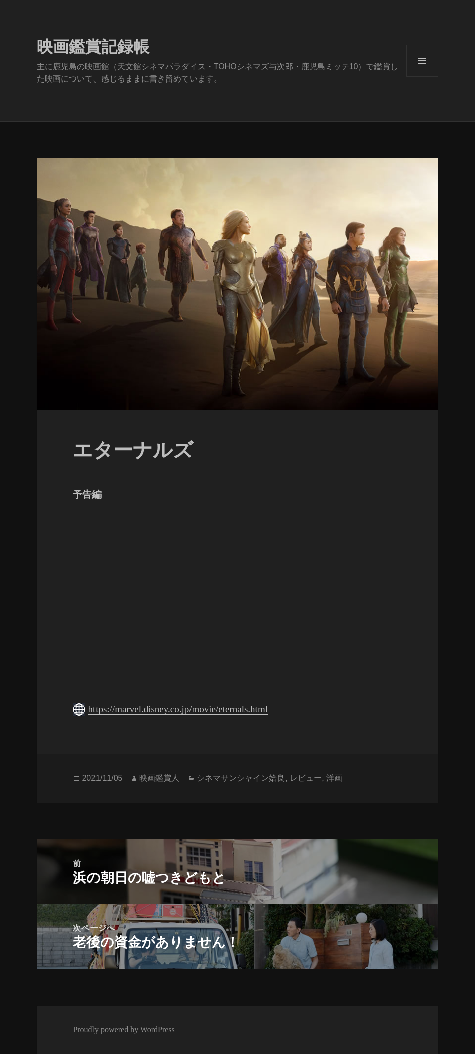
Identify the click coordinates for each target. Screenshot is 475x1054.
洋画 (334, 778)
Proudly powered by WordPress (123, 1029)
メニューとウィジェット (422, 61)
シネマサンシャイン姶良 (241, 778)
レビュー (306, 778)
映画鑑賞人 (159, 778)
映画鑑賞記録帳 (93, 47)
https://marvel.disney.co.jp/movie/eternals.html (178, 709)
